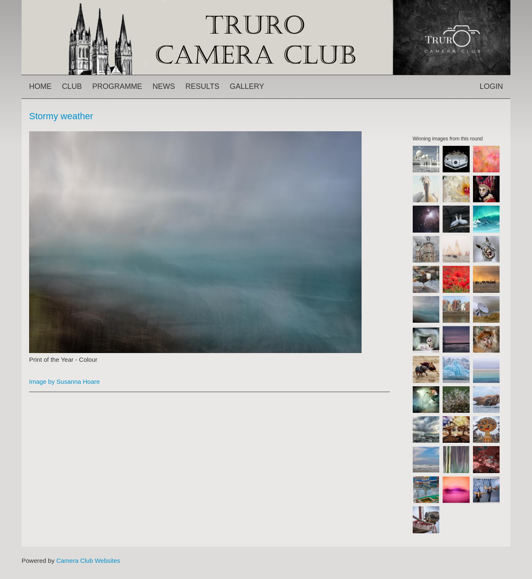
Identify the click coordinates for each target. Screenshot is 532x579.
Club (72, 86)
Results (202, 86)
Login (491, 86)
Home (40, 86)
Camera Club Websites (88, 560)
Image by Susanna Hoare (64, 381)
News (164, 86)
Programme (117, 86)
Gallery (247, 86)
